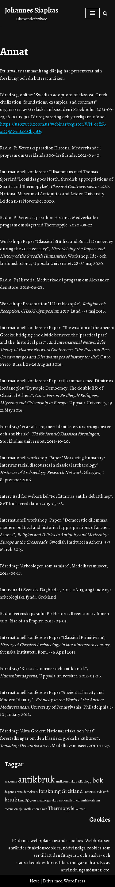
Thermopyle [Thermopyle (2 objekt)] (61, 808)
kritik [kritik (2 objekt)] (11, 799)
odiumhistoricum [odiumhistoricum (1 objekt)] (88, 800)
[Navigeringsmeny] (92, 13)
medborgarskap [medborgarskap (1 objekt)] (47, 800)
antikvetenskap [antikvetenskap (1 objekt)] (66, 781)
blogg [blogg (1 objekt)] (87, 781)
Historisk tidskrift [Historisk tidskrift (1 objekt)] (96, 792)
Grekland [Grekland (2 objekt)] (72, 791)
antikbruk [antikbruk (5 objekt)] (36, 779)
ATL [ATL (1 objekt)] (80, 781)
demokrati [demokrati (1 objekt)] (31, 792)
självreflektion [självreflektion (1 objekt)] (29, 809)
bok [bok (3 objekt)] (97, 780)
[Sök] (105, 13)
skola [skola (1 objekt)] (43, 809)
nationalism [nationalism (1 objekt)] (67, 800)
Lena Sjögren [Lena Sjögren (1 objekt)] (27, 800)
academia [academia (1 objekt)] (11, 781)
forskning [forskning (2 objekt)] (50, 791)
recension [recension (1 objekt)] (11, 809)
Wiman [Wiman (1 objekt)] (80, 809)
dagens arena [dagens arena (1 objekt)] (14, 792)
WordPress (74, 881)
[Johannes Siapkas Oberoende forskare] (32, 13)
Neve (35, 881)
